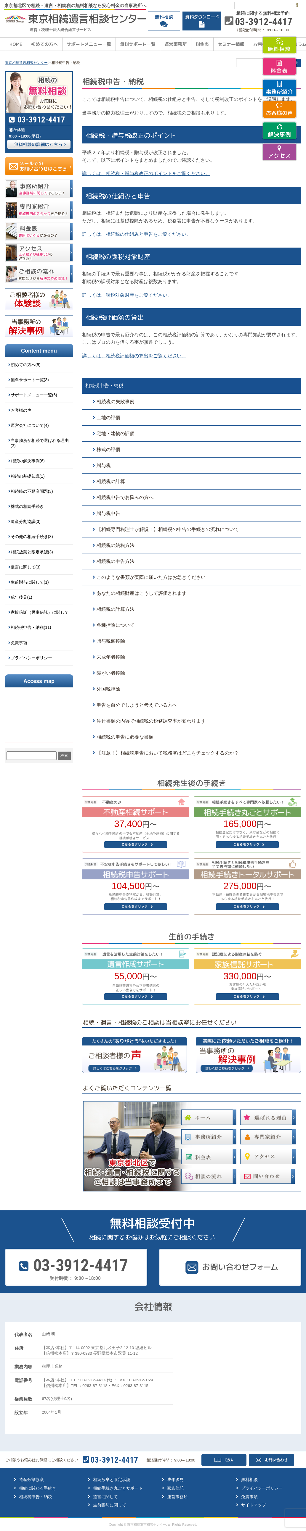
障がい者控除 (111, 673)
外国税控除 (108, 689)
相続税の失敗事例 (115, 401)
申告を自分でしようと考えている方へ (137, 705)
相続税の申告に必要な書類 (125, 736)
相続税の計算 (111, 481)
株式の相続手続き (27, 506)
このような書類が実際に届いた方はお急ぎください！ (153, 577)
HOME (15, 44)
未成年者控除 (111, 657)
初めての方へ (44, 44)
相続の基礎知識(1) (28, 476)
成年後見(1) (21, 597)
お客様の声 (21, 410)
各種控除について (115, 625)
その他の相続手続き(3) (32, 536)
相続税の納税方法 (115, 545)
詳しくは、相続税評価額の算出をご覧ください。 (134, 355)
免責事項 (19, 642)
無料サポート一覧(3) (30, 379)
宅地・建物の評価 (115, 433)
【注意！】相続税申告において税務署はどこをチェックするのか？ (168, 752)
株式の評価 (108, 449)
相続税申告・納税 (104, 385)
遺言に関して (105, 1496)
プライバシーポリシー (31, 657)
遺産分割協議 (31, 1479)
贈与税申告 (108, 513)
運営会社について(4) (30, 425)
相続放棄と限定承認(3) (32, 552)
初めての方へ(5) (26, 364)
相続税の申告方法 (115, 561)
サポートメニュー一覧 (89, 44)
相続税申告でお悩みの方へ (125, 497)
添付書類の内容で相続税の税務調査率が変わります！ (153, 720)
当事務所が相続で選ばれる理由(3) (40, 443)
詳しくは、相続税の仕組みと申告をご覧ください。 (136, 234)
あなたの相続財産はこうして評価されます (142, 593)
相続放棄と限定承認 (111, 1479)
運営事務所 (175, 44)
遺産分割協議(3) (26, 521)
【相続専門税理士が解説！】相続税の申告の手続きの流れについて (168, 529)
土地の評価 (108, 417)
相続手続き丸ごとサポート (118, 1488)
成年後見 (175, 1479)
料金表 (202, 44)
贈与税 (104, 465)
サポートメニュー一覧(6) (34, 395)
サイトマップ (253, 1505)
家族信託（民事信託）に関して (40, 612)
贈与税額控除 (111, 641)
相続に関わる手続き (37, 1488)
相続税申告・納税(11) (31, 627)
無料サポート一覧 (138, 44)
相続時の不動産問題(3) (32, 491)
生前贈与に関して (109, 1505)
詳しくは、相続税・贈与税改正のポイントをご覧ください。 (146, 173)
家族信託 (175, 1488)
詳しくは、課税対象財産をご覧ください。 (127, 295)
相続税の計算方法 (115, 609)
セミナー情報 (231, 44)
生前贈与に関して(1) (30, 582)
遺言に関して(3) (26, 567)
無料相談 (249, 1479)
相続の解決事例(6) (28, 460)
